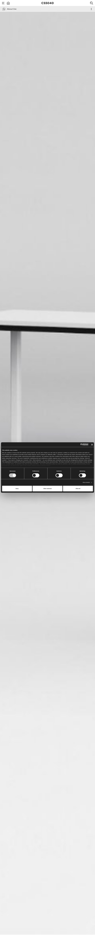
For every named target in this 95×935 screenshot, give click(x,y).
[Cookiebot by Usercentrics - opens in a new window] (77, 444)
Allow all (78, 488)
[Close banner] (92, 444)
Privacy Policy (45, 465)
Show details (86, 482)
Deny (17, 488)
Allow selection (47, 488)
